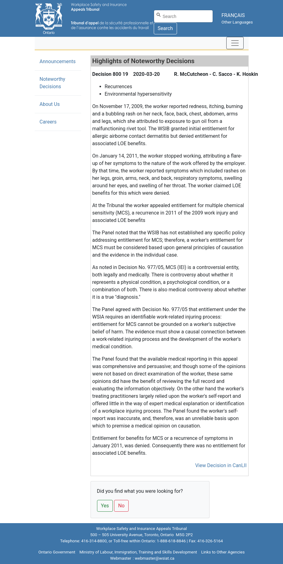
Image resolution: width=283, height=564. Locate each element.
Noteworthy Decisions (60, 82)
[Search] (183, 16)
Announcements (58, 61)
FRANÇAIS (233, 15)
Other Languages (237, 22)
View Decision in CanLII (221, 465)
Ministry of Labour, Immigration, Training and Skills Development (138, 552)
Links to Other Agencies (223, 552)
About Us (50, 104)
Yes (105, 506)
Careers (48, 122)
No (121, 506)
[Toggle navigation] (235, 43)
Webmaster (120, 558)
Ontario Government (56, 552)
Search (165, 28)
